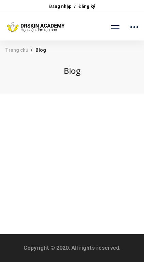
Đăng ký (86, 6)
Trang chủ (16, 50)
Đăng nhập (60, 6)
